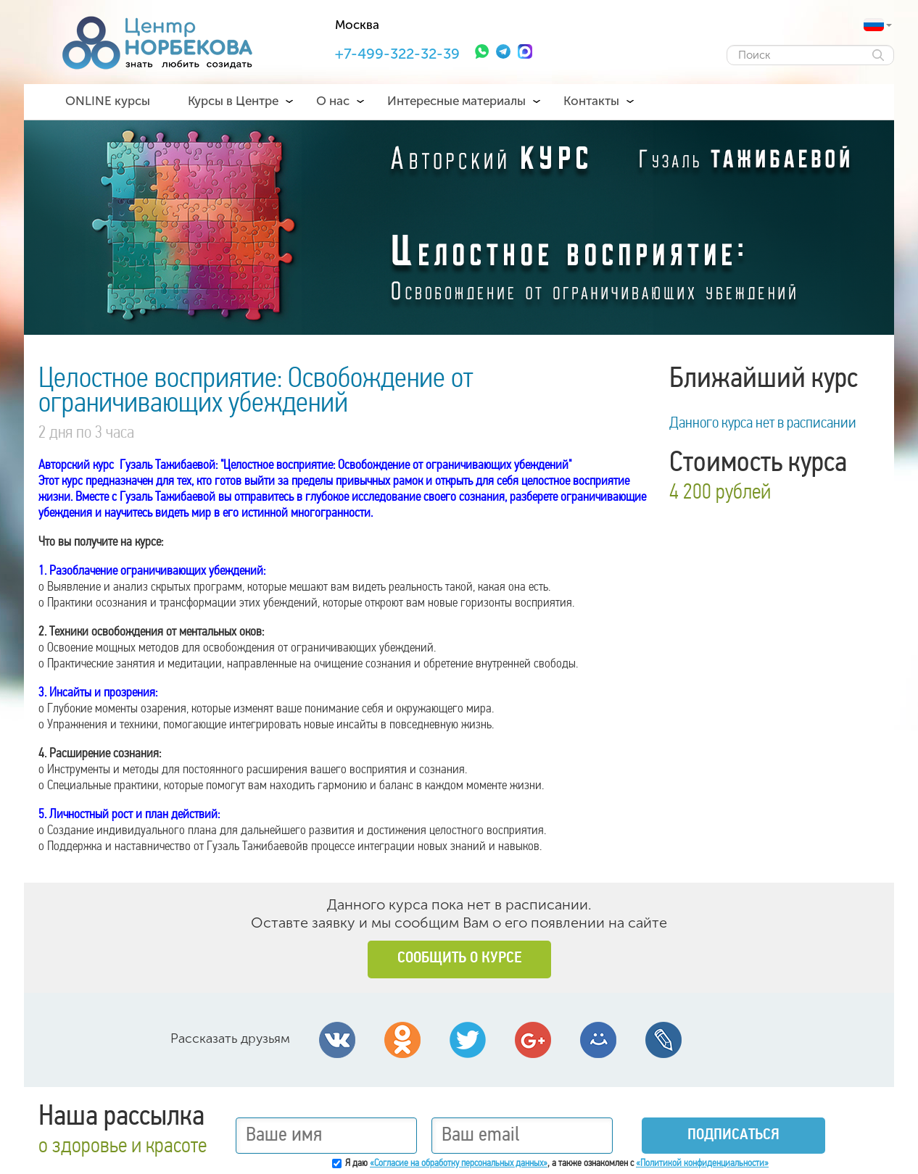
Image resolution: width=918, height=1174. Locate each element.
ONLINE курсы (107, 100)
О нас (333, 100)
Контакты (591, 100)
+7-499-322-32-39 (397, 53)
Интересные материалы (456, 100)
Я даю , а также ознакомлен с (557, 1163)
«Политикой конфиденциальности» (702, 1163)
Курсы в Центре (233, 100)
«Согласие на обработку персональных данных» (458, 1163)
